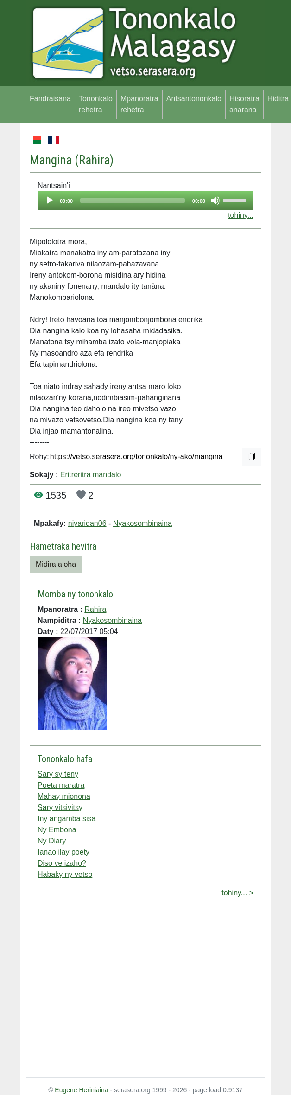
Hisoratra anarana (244, 104)
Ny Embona (57, 830)
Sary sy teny (58, 774)
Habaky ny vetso (65, 874)
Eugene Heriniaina (81, 1090)
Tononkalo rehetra (96, 104)
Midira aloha (56, 564)
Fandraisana (50, 99)
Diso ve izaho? (62, 863)
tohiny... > (237, 893)
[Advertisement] (145, 998)
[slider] (132, 200)
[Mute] (215, 200)
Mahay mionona (64, 796)
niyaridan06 (87, 523)
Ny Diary (52, 841)
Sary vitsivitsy (60, 807)
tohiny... (240, 215)
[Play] (49, 200)
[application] (145, 200)
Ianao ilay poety (63, 852)
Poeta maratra (61, 785)
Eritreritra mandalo (90, 475)
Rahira (94, 160)
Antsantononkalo (193, 99)
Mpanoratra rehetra (139, 104)
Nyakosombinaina (142, 523)
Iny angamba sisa (66, 819)
